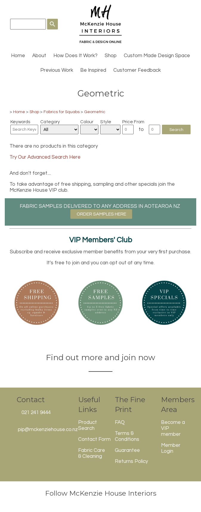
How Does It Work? (75, 55)
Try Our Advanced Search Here (45, 157)
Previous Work (56, 70)
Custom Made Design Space (157, 55)
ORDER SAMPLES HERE (101, 214)
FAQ (120, 422)
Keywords (20, 121)
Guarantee (127, 450)
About (39, 55)
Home (18, 55)
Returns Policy (131, 461)
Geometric (94, 112)
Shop (111, 55)
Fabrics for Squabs (62, 112)
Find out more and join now (100, 357)
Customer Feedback (137, 70)
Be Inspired (93, 70)
